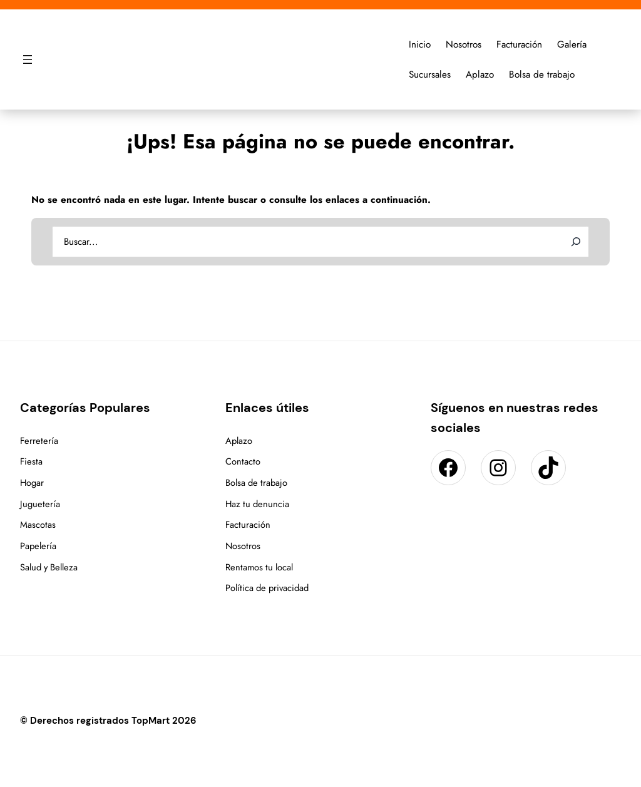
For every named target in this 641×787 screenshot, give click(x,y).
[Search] (575, 242)
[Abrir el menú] (27, 59)
